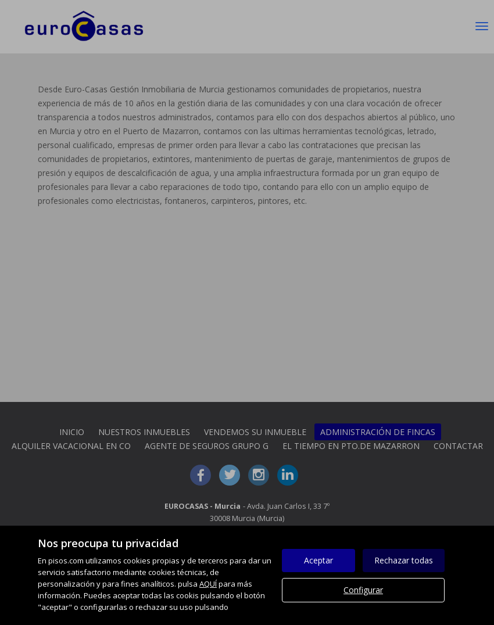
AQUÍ (208, 584)
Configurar (363, 589)
